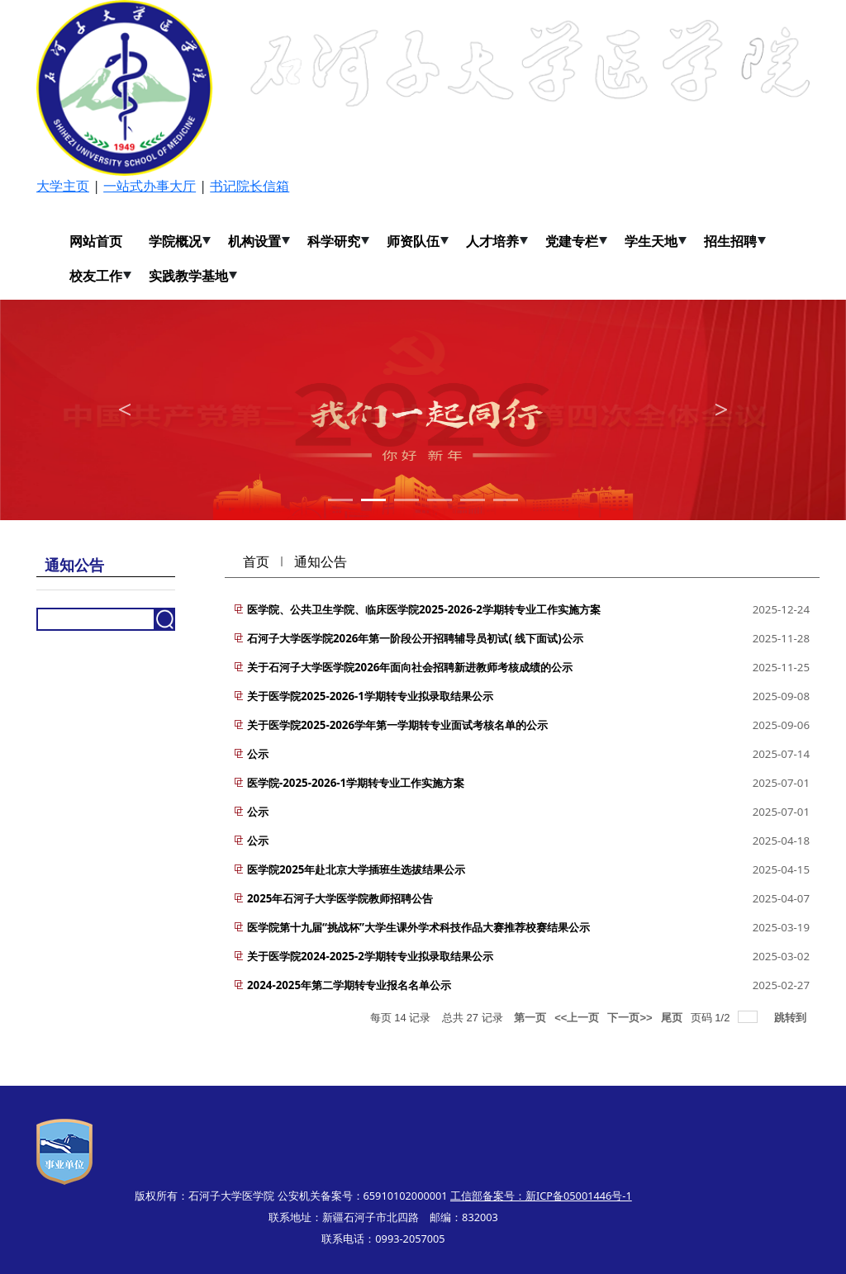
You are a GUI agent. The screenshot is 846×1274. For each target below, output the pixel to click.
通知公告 (320, 561)
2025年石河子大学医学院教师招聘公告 (340, 898)
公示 (258, 753)
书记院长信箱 (249, 186)
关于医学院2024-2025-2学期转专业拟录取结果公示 (370, 956)
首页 (256, 561)
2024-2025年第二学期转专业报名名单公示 (349, 985)
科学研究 (333, 241)
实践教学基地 (188, 276)
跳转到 (792, 1017)
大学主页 (62, 186)
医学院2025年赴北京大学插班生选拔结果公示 (356, 869)
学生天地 (651, 241)
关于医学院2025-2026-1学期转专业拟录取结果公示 (370, 696)
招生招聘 (730, 241)
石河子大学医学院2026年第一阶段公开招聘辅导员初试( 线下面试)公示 (415, 638)
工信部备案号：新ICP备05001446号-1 (541, 1195)
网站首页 (95, 241)
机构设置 (254, 241)
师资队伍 (413, 241)
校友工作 (95, 276)
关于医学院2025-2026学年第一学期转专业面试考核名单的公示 (397, 725)
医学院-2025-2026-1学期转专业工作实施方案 (355, 782)
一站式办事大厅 (149, 186)
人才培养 (492, 241)
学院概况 (175, 241)
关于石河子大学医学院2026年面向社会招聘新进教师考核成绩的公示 (410, 667)
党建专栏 (571, 241)
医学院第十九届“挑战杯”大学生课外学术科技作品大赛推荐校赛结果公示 (418, 927)
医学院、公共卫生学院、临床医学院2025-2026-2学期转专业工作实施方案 (424, 609)
